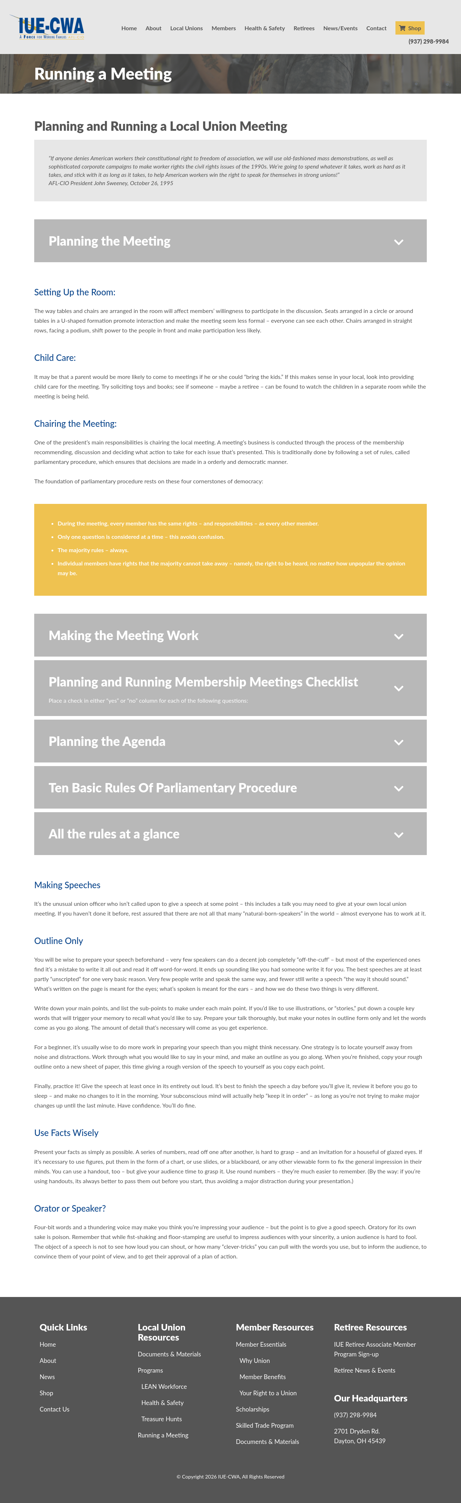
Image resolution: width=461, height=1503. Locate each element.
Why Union (255, 1360)
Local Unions (186, 27)
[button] (230, 240)
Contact (376, 27)
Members (224, 27)
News (47, 1377)
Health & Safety (265, 27)
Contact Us (55, 1409)
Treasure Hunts (162, 1419)
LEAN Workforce (164, 1386)
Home (129, 27)
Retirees (304, 27)
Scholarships (252, 1409)
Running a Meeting (163, 1435)
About (153, 27)
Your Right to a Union (268, 1393)
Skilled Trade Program (265, 1425)
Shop (410, 27)
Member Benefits (263, 1377)
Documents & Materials (169, 1354)
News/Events (340, 27)
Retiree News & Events (364, 1370)
